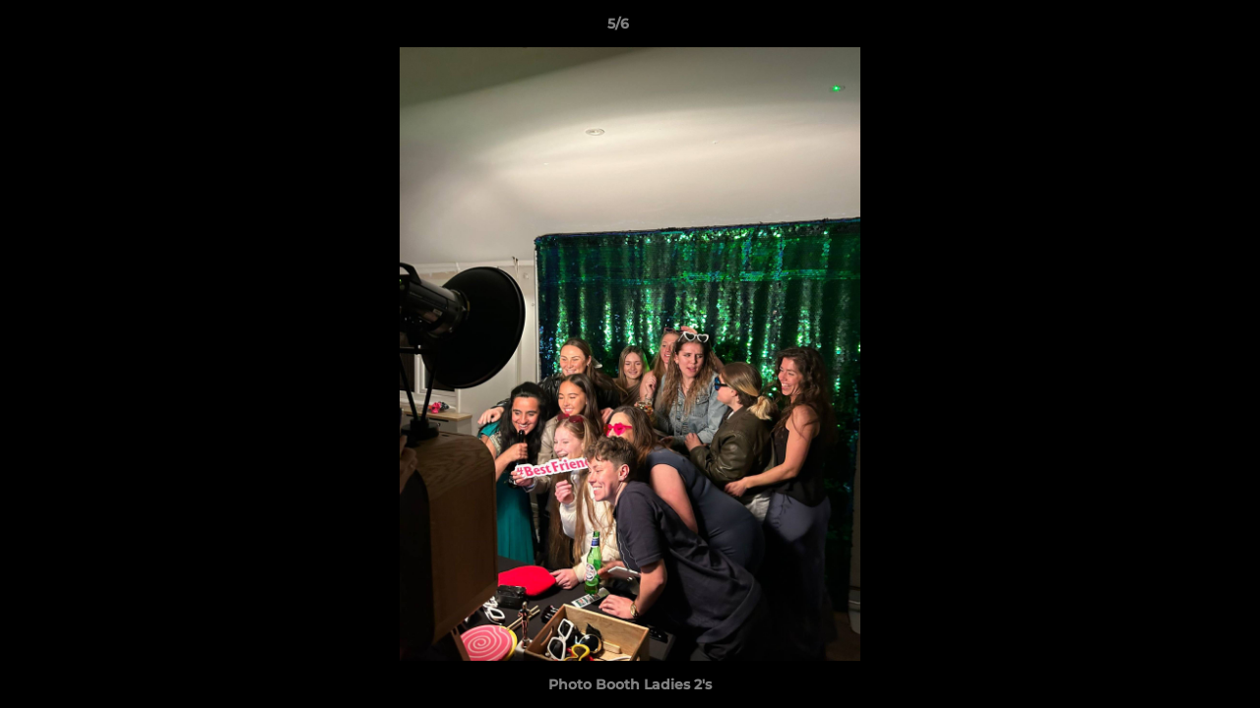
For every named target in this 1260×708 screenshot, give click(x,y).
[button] (1177, 28)
